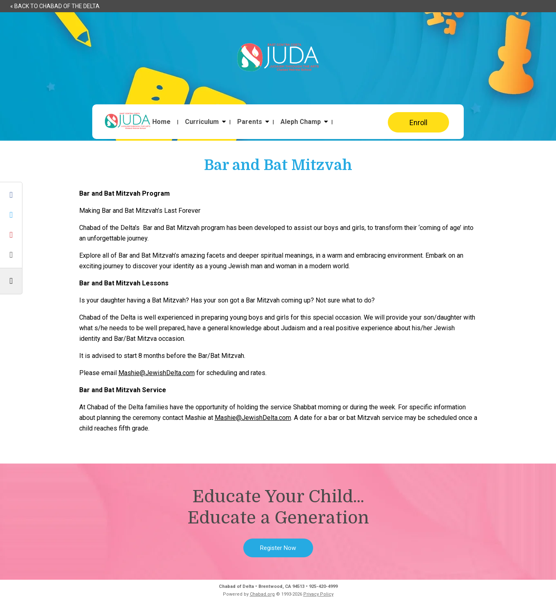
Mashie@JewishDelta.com (156, 373)
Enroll (418, 122)
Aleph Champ (300, 122)
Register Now (278, 548)
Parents (249, 122)
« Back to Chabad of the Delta (55, 6)
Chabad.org (262, 594)
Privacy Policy (318, 594)
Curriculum (202, 122)
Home (161, 122)
